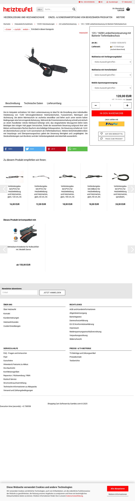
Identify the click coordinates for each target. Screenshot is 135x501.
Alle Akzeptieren (118, 489)
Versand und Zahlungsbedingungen (18, 390)
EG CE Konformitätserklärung (82, 324)
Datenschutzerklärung (74, 496)
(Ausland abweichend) (117, 49)
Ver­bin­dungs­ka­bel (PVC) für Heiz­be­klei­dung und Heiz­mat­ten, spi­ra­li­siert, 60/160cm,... (120, 191)
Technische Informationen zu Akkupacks (20, 387)
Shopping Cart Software (57, 404)
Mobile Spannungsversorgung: (105, 83)
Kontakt (6, 314)
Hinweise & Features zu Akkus (15, 364)
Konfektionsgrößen (11, 372)
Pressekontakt (76, 357)
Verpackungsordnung (79, 335)
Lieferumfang (54, 103)
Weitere (120, 17)
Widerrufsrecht (76, 339)
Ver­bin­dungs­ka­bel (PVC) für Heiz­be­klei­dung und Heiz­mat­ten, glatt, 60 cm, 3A (41, 191)
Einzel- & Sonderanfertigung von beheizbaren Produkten (80, 17)
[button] (101, 2)
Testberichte (75, 361)
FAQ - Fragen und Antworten (15, 353)
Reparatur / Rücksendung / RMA (16, 375)
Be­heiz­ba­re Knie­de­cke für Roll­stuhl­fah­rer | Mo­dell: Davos (23, 248)
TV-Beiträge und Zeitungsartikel (82, 353)
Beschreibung (12, 103)
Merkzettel (127, 2)
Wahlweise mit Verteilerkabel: (104, 70)
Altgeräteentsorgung (78, 313)
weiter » (26, 29)
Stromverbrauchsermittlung (14, 383)
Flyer (5, 357)
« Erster (8, 29)
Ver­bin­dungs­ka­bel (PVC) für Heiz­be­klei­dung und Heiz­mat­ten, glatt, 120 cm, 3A (14, 191)
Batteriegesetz (76, 317)
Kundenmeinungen (11, 318)
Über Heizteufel (9, 309)
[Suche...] (39, 9)
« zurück (17, 29)
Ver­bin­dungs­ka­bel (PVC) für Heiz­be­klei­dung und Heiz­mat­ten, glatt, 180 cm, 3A (67, 191)
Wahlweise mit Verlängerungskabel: (107, 57)
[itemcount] (111, 105)
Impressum (74, 328)
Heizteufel (83, 33)
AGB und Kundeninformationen (82, 309)
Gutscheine (8, 361)
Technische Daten (33, 103)
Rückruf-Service (9, 379)
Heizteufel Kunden (10, 322)
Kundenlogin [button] (112, 2)
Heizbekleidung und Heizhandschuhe (24, 17)
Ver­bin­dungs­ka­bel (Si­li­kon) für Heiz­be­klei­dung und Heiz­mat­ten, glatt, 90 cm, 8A (94, 191)
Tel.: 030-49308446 (87, 2)
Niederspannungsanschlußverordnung (85, 332)
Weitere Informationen (118, 494)
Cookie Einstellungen (11, 326)
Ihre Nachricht (9, 368)
